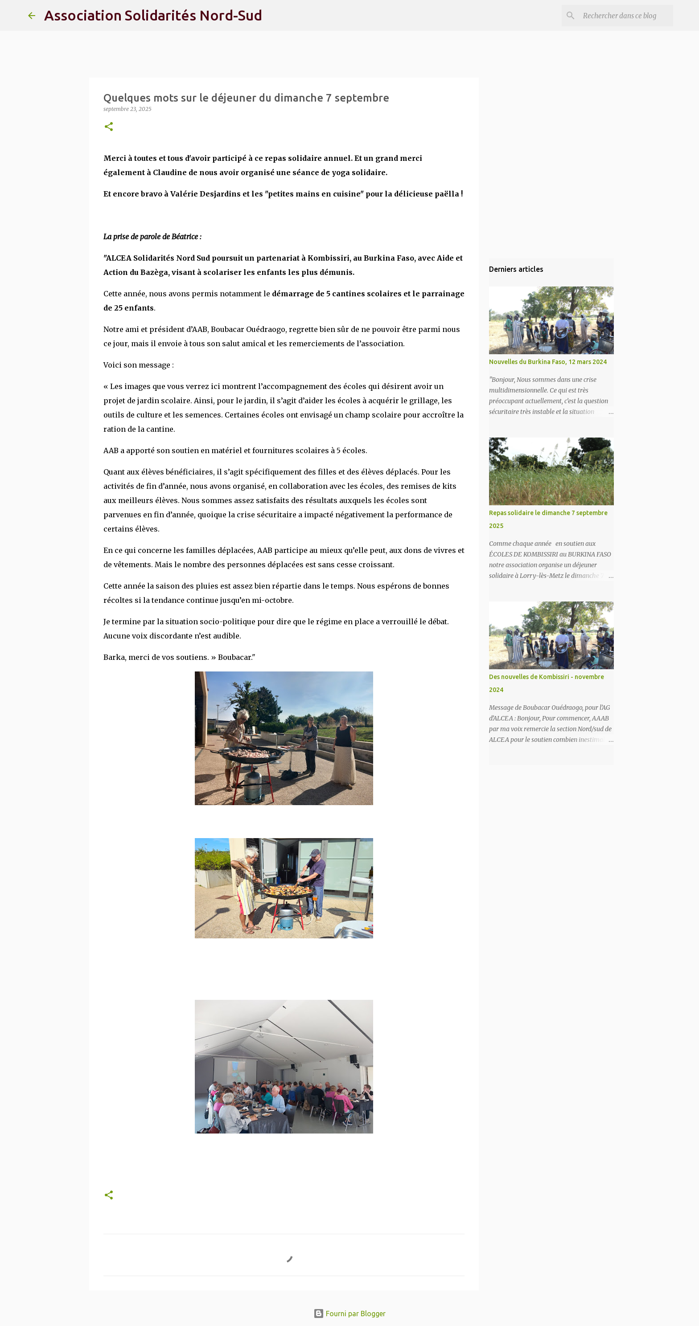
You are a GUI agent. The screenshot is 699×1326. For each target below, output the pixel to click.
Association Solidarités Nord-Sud (153, 15)
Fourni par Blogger (349, 1314)
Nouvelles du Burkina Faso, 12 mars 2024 (548, 361)
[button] (108, 127)
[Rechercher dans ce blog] (626, 15)
